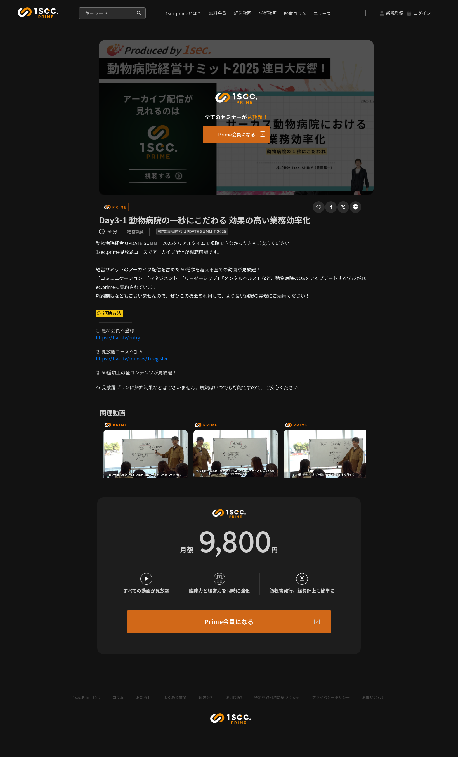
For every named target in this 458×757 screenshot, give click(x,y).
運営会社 (206, 697)
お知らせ (143, 697)
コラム (118, 697)
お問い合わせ (373, 697)
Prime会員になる (236, 134)
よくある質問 (175, 697)
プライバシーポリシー (331, 697)
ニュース (322, 13)
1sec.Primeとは (86, 697)
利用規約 (234, 697)
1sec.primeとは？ (183, 13)
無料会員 (217, 13)
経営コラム (295, 13)
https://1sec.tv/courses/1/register (132, 358)
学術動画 (268, 13)
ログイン (419, 13)
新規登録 (392, 13)
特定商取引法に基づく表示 (277, 697)
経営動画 (242, 13)
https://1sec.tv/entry (118, 337)
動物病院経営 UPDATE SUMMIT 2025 (192, 231)
